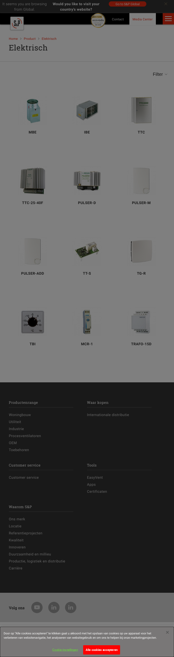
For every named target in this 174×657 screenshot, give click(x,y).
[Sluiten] (167, 635)
